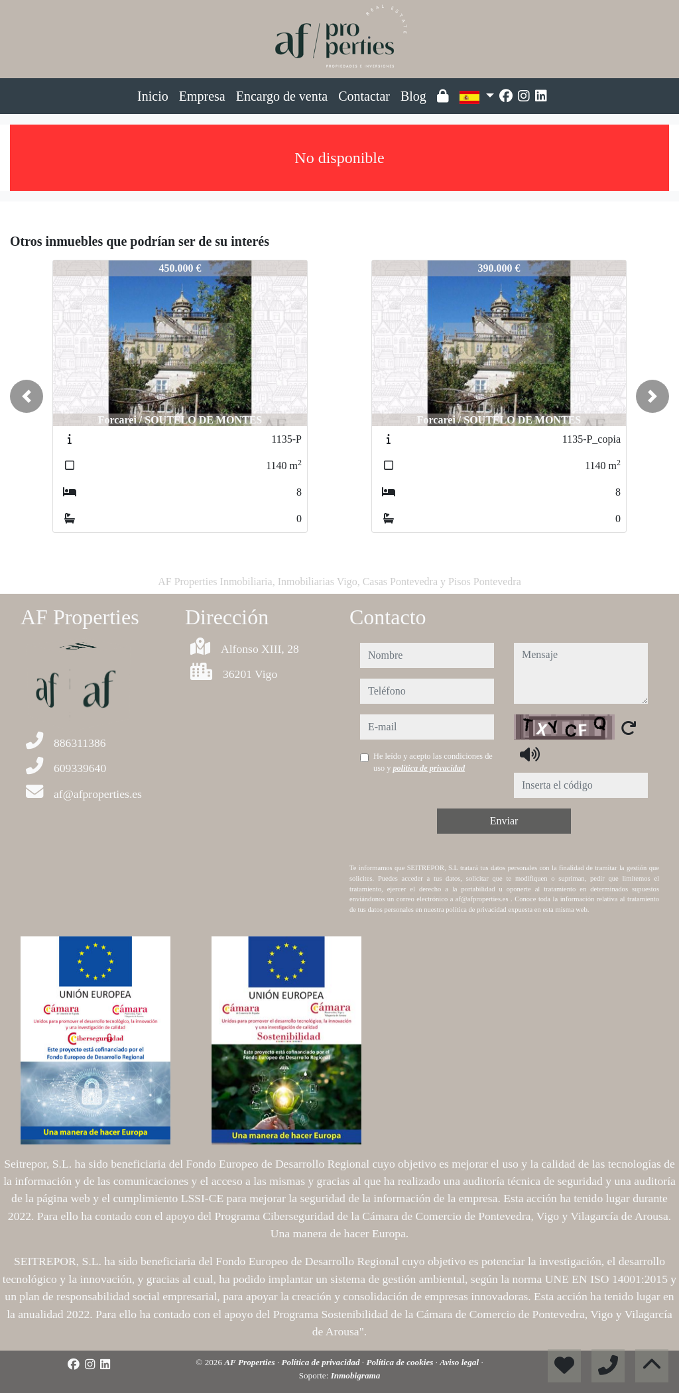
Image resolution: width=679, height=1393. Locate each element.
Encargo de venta (282, 96)
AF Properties (250, 1362)
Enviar (504, 820)
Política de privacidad (322, 1362)
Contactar (364, 96)
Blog (413, 96)
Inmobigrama (356, 1375)
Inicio (152, 96)
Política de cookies (400, 1362)
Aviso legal (460, 1362)
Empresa (202, 96)
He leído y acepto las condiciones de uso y (433, 762)
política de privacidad (429, 768)
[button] (26, 396)
